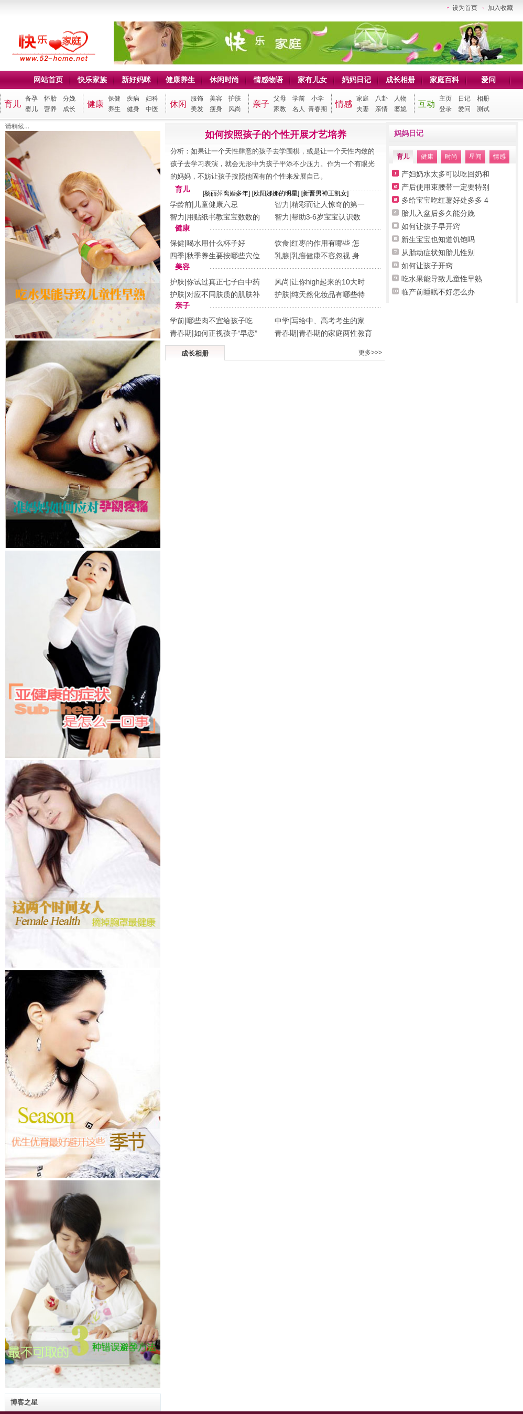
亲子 (261, 104)
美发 (197, 109)
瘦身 (216, 109)
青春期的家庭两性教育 (335, 333)
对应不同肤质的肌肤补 (223, 294)
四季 (177, 255)
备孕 (31, 98)
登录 (445, 109)
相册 (483, 98)
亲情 (381, 109)
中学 (282, 320)
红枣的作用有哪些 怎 (325, 243)
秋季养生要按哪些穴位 (223, 255)
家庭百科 (444, 79)
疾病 (133, 98)
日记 (464, 98)
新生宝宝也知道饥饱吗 (438, 239)
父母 (280, 98)
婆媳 (400, 109)
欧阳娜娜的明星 (276, 193)
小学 (317, 98)
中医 (152, 109)
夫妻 (362, 109)
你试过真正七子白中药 (223, 282)
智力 (282, 204)
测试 (483, 109)
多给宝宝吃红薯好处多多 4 (444, 200)
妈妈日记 (356, 79)
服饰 (197, 98)
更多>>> (370, 352)
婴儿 (31, 109)
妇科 (152, 98)
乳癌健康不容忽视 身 (325, 255)
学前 (298, 98)
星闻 (475, 156)
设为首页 (464, 8)
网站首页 (48, 79)
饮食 (282, 243)
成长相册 (400, 79)
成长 (69, 109)
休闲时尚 (224, 79)
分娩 (69, 98)
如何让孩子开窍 (427, 265)
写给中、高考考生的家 (328, 320)
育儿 (12, 104)
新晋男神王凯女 (325, 193)
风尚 (234, 109)
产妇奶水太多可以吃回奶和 (445, 174)
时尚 (451, 156)
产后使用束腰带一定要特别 (445, 187)
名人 (298, 109)
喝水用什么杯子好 (216, 243)
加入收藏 (500, 8)
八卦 (381, 98)
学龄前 (181, 204)
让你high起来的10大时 (328, 282)
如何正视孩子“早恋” (225, 333)
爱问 (488, 79)
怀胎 (50, 98)
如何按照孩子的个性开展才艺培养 (275, 134)
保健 (114, 98)
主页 (445, 98)
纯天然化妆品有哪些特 (328, 294)
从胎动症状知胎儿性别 (438, 252)
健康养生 (180, 79)
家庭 (362, 98)
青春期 (317, 109)
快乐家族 (92, 79)
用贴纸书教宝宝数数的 (223, 217)
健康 (95, 104)
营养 (50, 109)
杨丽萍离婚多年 (226, 193)
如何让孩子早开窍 (430, 226)
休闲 (178, 104)
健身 (133, 109)
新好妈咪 (136, 79)
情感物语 (268, 79)
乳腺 (282, 255)
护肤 (234, 98)
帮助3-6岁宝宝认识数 (326, 217)
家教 (280, 109)
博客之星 (24, 1402)
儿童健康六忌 (216, 204)
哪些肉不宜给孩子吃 (220, 320)
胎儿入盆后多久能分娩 (438, 213)
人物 (400, 98)
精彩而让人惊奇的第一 (328, 204)
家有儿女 (312, 79)
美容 (216, 98)
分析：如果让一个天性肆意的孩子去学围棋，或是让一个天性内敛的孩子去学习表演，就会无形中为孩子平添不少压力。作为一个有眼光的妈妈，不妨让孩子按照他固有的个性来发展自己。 (272, 163)
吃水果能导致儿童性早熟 (441, 279)
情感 (343, 104)
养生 (114, 109)
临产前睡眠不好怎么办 (438, 292)
